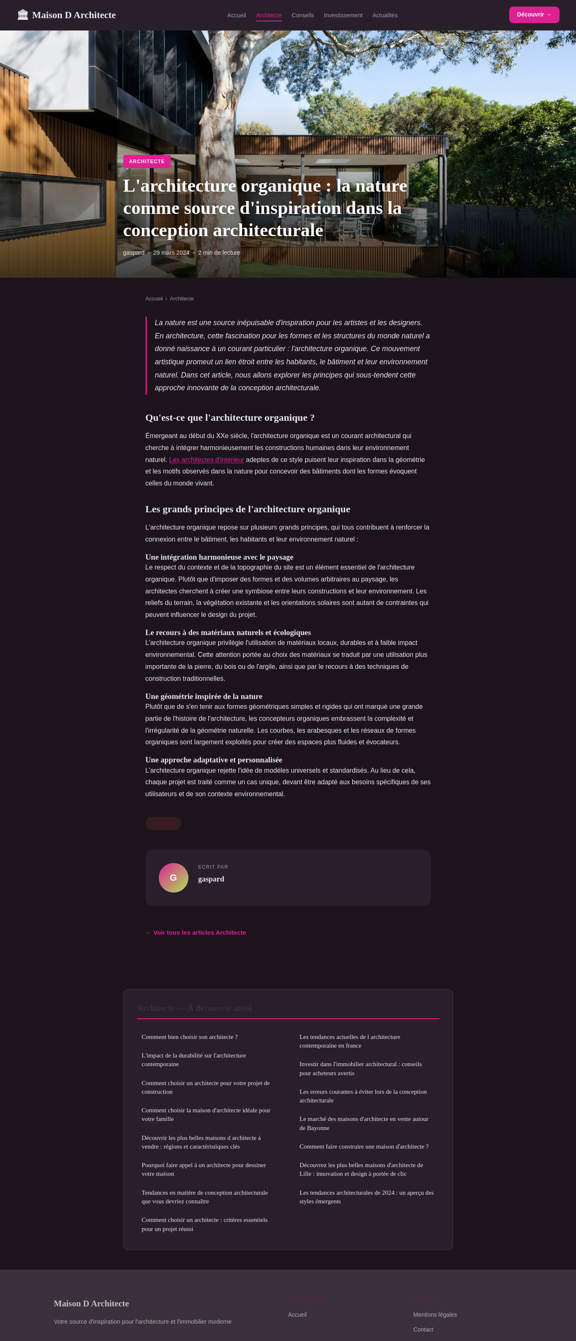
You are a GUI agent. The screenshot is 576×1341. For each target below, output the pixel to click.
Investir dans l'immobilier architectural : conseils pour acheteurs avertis (361, 1068)
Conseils (303, 15)
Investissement (343, 15)
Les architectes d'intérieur (206, 459)
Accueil (237, 15)
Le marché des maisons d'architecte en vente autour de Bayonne (364, 1123)
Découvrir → (534, 14)
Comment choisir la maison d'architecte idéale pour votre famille (206, 1114)
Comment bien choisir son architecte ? (190, 1036)
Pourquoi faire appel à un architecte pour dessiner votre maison (204, 1169)
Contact (424, 1329)
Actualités (384, 15)
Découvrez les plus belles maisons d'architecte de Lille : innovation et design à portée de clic (361, 1169)
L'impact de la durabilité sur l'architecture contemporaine (194, 1059)
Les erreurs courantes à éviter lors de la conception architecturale (363, 1096)
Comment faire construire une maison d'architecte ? (364, 1146)
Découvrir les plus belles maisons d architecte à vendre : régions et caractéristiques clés (201, 1142)
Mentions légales (435, 1314)
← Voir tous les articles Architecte (196, 932)
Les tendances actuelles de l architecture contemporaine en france (350, 1041)
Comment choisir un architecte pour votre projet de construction (206, 1087)
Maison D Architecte (66, 15)
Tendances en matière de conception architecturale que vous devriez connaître (205, 1197)
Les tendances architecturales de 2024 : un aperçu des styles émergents (367, 1197)
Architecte (269, 15)
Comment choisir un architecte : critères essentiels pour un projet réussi (205, 1224)
